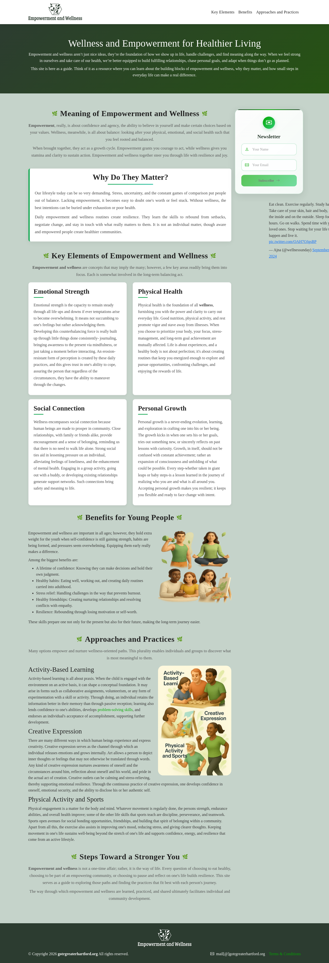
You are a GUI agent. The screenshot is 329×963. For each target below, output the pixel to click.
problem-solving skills (115, 710)
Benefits (245, 12)
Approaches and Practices (277, 12)
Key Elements (222, 12)
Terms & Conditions (285, 954)
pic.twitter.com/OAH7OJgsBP (293, 242)
